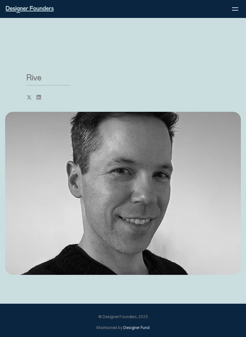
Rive (33, 78)
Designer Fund (136, 327)
